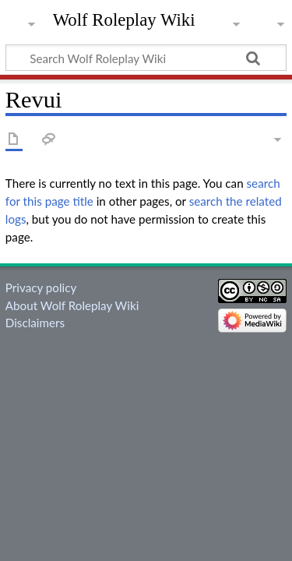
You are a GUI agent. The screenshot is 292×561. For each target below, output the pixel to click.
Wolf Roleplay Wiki (124, 20)
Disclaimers (35, 323)
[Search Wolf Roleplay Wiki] (146, 57)
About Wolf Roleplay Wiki (72, 305)
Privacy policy (40, 287)
